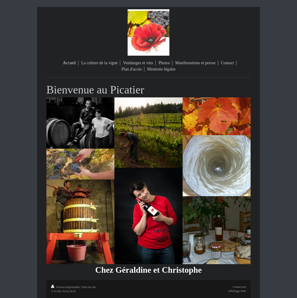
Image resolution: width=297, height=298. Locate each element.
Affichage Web (237, 291)
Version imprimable (66, 287)
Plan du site (89, 287)
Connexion (239, 286)
